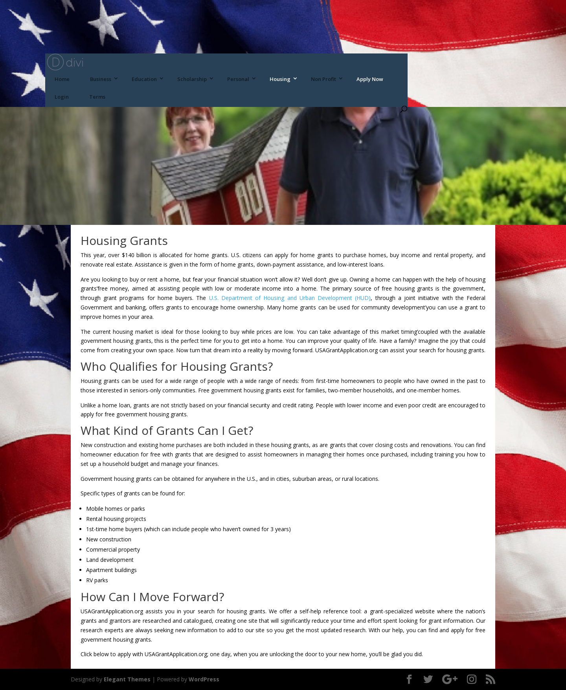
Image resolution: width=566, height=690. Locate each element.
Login (62, 96)
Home (62, 79)
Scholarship (192, 79)
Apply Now (370, 79)
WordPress (204, 679)
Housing (280, 79)
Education (144, 79)
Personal (238, 79)
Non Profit (323, 79)
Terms (97, 96)
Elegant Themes (127, 679)
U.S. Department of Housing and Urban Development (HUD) (290, 298)
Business (100, 79)
